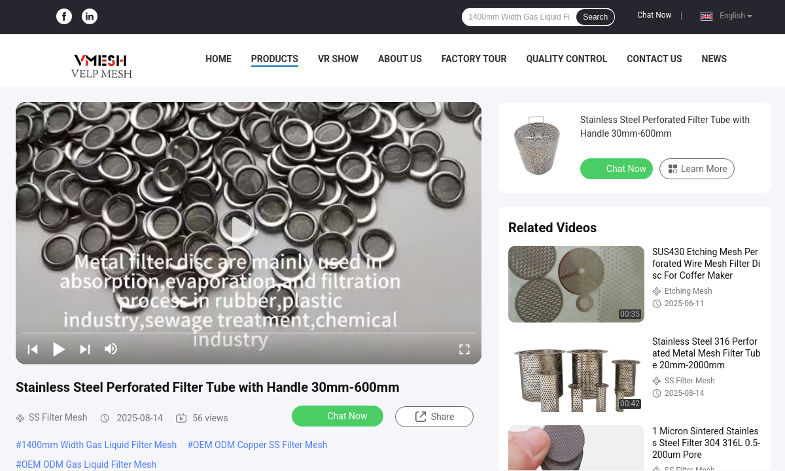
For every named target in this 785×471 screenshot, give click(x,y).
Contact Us (654, 59)
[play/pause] (59, 348)
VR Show (338, 59)
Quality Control (566, 59)
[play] (248, 233)
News (714, 59)
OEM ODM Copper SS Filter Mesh (260, 445)
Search (595, 17)
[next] (85, 348)
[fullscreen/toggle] (464, 348)
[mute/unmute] (111, 348)
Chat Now (654, 15)
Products (274, 59)
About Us (400, 59)
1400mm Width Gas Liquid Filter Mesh (99, 445)
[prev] (33, 348)
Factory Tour (474, 59)
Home (218, 59)
